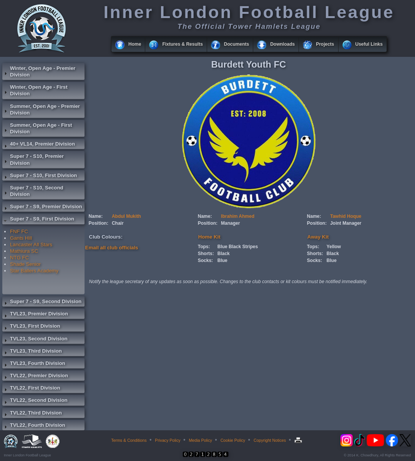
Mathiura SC (24, 251)
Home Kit (209, 237)
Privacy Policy (167, 440)
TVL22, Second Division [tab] (35, 401)
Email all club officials (111, 247)
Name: (96, 216)
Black (223, 253)
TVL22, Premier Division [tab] (35, 376)
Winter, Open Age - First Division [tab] (35, 90)
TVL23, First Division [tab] (31, 327)
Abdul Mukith (126, 216)
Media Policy (200, 440)
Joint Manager (345, 223)
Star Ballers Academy (34, 271)
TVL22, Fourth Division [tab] (33, 426)
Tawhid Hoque (345, 216)
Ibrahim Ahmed (237, 216)
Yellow (334, 246)
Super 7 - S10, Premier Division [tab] (33, 159)
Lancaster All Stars (31, 244)
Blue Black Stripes (237, 246)
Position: (98, 223)
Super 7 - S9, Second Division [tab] (41, 302)
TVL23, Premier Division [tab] (35, 314)
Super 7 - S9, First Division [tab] (38, 220)
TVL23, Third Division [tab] (32, 352)
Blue (222, 260)
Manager (230, 223)
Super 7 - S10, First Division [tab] (39, 176)
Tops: (204, 246)
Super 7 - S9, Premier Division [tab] (42, 207)
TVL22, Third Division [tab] (32, 414)
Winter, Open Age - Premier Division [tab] (38, 71)
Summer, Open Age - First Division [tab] (37, 128)
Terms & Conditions (128, 440)
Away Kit (318, 237)
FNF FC (19, 231)
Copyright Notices (270, 440)
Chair (118, 223)
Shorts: (206, 253)
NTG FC (19, 257)
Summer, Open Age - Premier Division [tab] (41, 109)
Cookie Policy (233, 440)
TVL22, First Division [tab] (31, 389)
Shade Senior (25, 264)
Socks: (205, 260)
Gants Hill (21, 238)
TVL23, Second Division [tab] (35, 339)
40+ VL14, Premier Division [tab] (38, 145)
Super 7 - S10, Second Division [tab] (32, 191)
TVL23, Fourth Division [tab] (33, 364)
